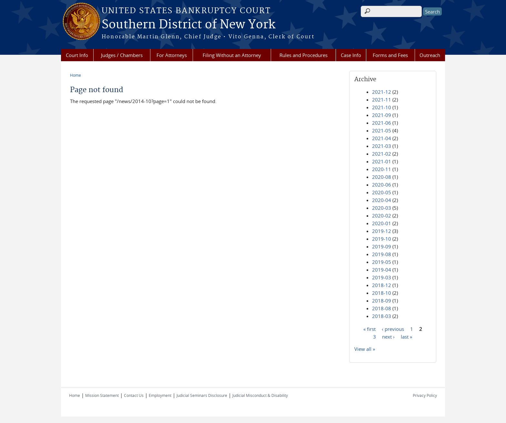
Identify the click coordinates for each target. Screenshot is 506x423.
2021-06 (381, 123)
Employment (160, 395)
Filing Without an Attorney (232, 55)
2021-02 (381, 153)
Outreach (430, 55)
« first (369, 328)
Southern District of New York (188, 24)
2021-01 (381, 161)
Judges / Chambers (122, 55)
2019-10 (381, 239)
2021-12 (381, 92)
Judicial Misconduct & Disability (260, 395)
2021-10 (381, 107)
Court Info (77, 55)
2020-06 (381, 184)
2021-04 (381, 138)
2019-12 (381, 231)
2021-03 (381, 146)
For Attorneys (172, 55)
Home (75, 75)
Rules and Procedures (303, 55)
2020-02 (381, 215)
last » (406, 336)
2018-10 (381, 293)
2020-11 (381, 169)
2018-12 (381, 285)
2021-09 (381, 115)
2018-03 (381, 316)
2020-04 (381, 200)
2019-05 (381, 262)
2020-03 (381, 208)
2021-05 (381, 130)
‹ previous (393, 328)
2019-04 (381, 269)
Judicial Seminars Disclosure (202, 395)
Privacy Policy (425, 395)
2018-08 (381, 308)
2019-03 (381, 277)
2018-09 (381, 300)
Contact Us (134, 395)
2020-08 (381, 177)
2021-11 (381, 99)
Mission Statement (102, 395)
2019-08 (381, 254)
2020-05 (381, 192)
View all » (364, 349)
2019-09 (381, 246)
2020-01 (381, 223)
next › (388, 336)
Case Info (351, 55)
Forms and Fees (390, 55)
